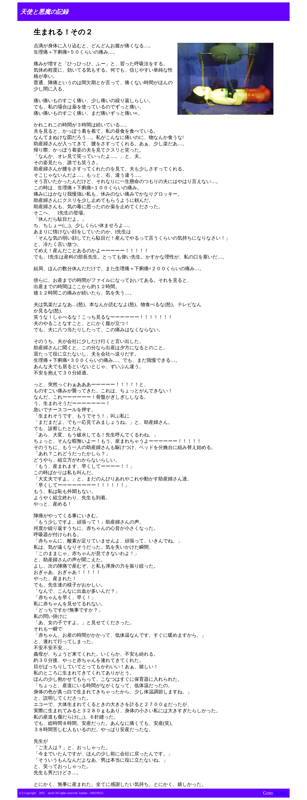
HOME (281, 793)
